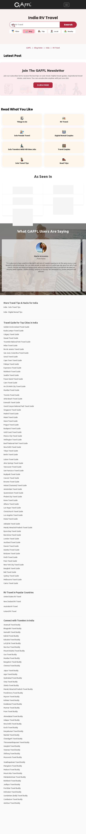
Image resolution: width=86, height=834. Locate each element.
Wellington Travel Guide (13, 440)
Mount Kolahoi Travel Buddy (14, 651)
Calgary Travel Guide (11, 334)
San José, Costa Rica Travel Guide (16, 353)
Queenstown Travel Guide (13, 493)
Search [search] (68, 24)
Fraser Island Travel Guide (13, 379)
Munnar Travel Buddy (12, 708)
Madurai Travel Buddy (12, 770)
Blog (28, 31)
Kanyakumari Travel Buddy (13, 731)
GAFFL (28, 48)
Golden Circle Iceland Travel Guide (16, 327)
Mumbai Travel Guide (11, 390)
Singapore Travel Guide (12, 410)
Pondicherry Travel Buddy (13, 693)
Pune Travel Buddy (11, 711)
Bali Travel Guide (10, 572)
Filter (15, 31)
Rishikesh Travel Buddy (12, 781)
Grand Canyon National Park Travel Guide (19, 406)
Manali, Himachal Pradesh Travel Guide (18, 528)
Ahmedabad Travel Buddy (13, 716)
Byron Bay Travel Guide (12, 531)
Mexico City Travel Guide (13, 436)
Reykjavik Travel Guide (12, 474)
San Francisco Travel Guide (14, 471)
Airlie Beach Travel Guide (13, 399)
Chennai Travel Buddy (12, 666)
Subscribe (43, 85)
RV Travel (56, 48)
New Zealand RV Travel (12, 601)
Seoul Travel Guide (11, 357)
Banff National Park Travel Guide (16, 443)
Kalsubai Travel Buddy (12, 640)
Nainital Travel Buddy (11, 735)
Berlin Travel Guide (11, 454)
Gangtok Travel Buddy (12, 746)
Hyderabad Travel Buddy (13, 678)
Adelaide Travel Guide (12, 524)
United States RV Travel (12, 597)
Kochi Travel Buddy (11, 727)
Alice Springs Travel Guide (13, 463)
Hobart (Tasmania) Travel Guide (15, 485)
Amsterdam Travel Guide (13, 489)
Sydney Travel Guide (11, 576)
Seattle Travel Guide (11, 375)
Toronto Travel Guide (11, 395)
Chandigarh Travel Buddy (13, 739)
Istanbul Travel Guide (11, 550)
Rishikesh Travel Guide (12, 372)
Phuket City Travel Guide (13, 497)
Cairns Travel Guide (11, 583)
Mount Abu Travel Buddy (13, 773)
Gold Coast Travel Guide (13, 432)
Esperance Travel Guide (12, 368)
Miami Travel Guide (11, 417)
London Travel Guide (11, 539)
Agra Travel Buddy (10, 674)
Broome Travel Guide (11, 482)
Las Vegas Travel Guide (12, 508)
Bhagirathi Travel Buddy (12, 628)
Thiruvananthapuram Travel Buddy (16, 742)
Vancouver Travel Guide (12, 467)
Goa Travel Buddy (10, 654)
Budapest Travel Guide (12, 428)
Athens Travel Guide (11, 504)
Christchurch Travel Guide (13, 511)
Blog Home (38, 48)
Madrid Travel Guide (11, 414)
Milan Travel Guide (10, 346)
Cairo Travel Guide (10, 383)
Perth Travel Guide (10, 557)
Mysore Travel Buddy (11, 697)
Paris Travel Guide (10, 561)
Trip (41, 31)
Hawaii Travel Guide (11, 338)
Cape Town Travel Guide (13, 360)
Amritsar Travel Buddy (12, 803)
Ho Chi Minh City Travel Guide (14, 386)
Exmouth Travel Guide (12, 402)
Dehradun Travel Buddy (12, 792)
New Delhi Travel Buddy (13, 724)
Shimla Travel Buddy (11, 685)
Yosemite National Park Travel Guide (17, 342)
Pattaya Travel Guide (11, 364)
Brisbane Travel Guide (12, 554)
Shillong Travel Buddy (12, 754)
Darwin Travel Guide (11, 546)
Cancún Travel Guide (11, 478)
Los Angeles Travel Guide (13, 515)
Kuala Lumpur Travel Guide (13, 331)
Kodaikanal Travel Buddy (13, 704)
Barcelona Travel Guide (12, 535)
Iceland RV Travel (10, 611)
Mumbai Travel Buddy (12, 658)
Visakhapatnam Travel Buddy (14, 762)
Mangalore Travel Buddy (13, 766)
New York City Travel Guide (14, 565)
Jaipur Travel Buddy (11, 671)
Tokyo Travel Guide (11, 451)
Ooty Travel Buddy (11, 682)
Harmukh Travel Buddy (12, 632)
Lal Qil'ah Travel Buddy (12, 643)
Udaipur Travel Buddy (12, 720)
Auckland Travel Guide (12, 542)
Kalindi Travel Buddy (11, 636)
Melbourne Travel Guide (13, 580)
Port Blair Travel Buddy (12, 788)
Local (54, 31)
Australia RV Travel (11, 606)
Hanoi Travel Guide (11, 421)
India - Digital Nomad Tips (13, 312)
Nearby (68, 31)
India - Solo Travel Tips (12, 307)
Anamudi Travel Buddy (12, 625)
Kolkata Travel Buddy (11, 700)
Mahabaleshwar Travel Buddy (15, 777)
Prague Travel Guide (11, 425)
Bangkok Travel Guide (12, 568)
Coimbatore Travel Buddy (13, 799)
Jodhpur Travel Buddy (12, 784)
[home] (23, 5)
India (47, 48)
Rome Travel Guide (11, 500)
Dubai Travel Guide (11, 519)
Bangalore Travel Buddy (13, 662)
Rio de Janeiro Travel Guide (14, 349)
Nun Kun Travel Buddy (12, 647)
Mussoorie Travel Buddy (13, 757)
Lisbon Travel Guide (11, 459)
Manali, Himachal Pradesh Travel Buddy (18, 689)
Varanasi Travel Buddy (12, 750)
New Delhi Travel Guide (12, 447)
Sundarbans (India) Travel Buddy (16, 796)
